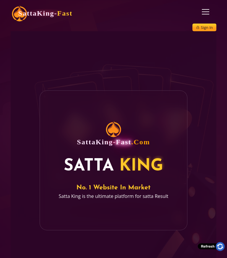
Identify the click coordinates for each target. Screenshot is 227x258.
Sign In (204, 27)
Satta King (70, 196)
